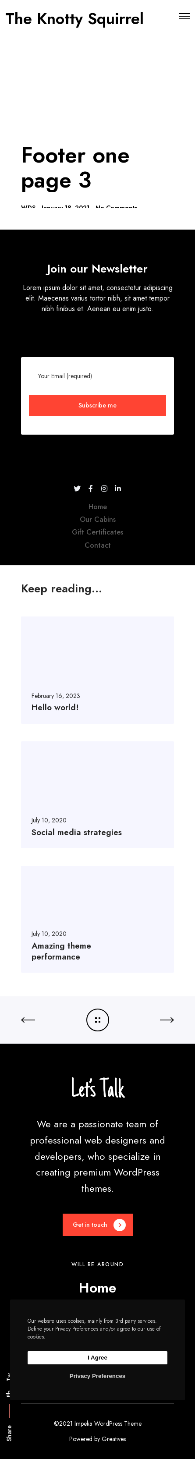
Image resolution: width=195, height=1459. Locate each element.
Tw (9, 1377)
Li (9, 1362)
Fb (9, 1393)
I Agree (97, 1357)
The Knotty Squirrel (74, 16)
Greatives (114, 1438)
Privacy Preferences (97, 1376)
